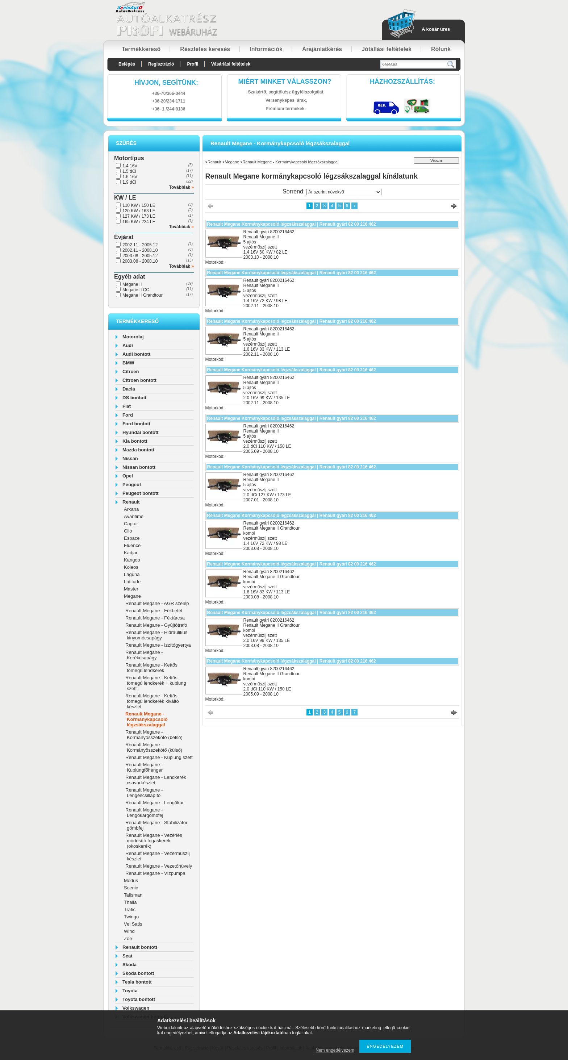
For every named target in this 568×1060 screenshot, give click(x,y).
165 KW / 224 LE (138, 221)
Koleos (131, 567)
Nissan (130, 458)
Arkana (131, 509)
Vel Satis (133, 924)
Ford (127, 415)
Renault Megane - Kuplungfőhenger (144, 767)
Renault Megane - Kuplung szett (159, 757)
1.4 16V (129, 165)
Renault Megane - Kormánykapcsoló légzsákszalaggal (146, 719)
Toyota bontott (138, 999)
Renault (131, 502)
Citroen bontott (139, 380)
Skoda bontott (138, 973)
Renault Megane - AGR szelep (157, 603)
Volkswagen (135, 1008)
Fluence (132, 545)
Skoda (129, 964)
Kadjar (131, 552)
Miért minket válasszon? (284, 81)
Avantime (133, 516)
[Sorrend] (343, 192)
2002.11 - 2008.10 (140, 250)
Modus (131, 880)
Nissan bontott (138, 467)
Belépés (126, 64)
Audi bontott (136, 354)
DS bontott (134, 397)
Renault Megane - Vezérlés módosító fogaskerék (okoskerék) (153, 840)
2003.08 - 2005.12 (140, 255)
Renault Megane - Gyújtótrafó (156, 625)
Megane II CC (135, 289)
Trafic (129, 909)
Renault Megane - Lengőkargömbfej (144, 812)
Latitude (132, 581)
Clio (128, 531)
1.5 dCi (129, 171)
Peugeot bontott (140, 493)
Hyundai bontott (140, 432)
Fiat (126, 406)
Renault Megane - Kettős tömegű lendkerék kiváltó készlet (152, 701)
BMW (128, 363)
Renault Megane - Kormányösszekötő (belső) (154, 734)
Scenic (131, 887)
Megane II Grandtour (142, 295)
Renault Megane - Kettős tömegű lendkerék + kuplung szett (155, 683)
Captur (131, 523)
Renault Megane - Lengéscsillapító (144, 792)
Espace (131, 538)
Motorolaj (133, 336)
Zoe (128, 938)
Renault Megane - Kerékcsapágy (144, 655)
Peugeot (131, 484)
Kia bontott (134, 441)
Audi (127, 345)
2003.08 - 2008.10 (140, 261)
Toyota (130, 990)
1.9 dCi (129, 182)
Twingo (131, 916)
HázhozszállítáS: (402, 81)
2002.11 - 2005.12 (140, 244)
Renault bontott (139, 947)
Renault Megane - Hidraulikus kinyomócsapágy (156, 635)
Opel (127, 476)
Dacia (128, 389)
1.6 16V (129, 176)
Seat (127, 956)
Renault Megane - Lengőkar (154, 802)
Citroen (130, 371)
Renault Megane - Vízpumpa (155, 873)
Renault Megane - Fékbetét (154, 610)
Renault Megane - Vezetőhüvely (158, 866)
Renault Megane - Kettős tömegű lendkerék (151, 667)
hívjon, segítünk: (166, 82)
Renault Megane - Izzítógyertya (158, 645)
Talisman (133, 895)
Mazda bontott (138, 449)
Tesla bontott (137, 982)
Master (131, 589)
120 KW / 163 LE (138, 210)
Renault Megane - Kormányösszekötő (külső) (153, 747)
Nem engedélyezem (335, 1050)
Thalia (130, 902)
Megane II (132, 284)
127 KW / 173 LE (138, 216)
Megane (132, 596)
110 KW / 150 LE (138, 205)
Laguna (131, 574)
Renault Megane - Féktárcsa (155, 618)
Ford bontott (136, 423)
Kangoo (132, 560)
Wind (129, 931)
